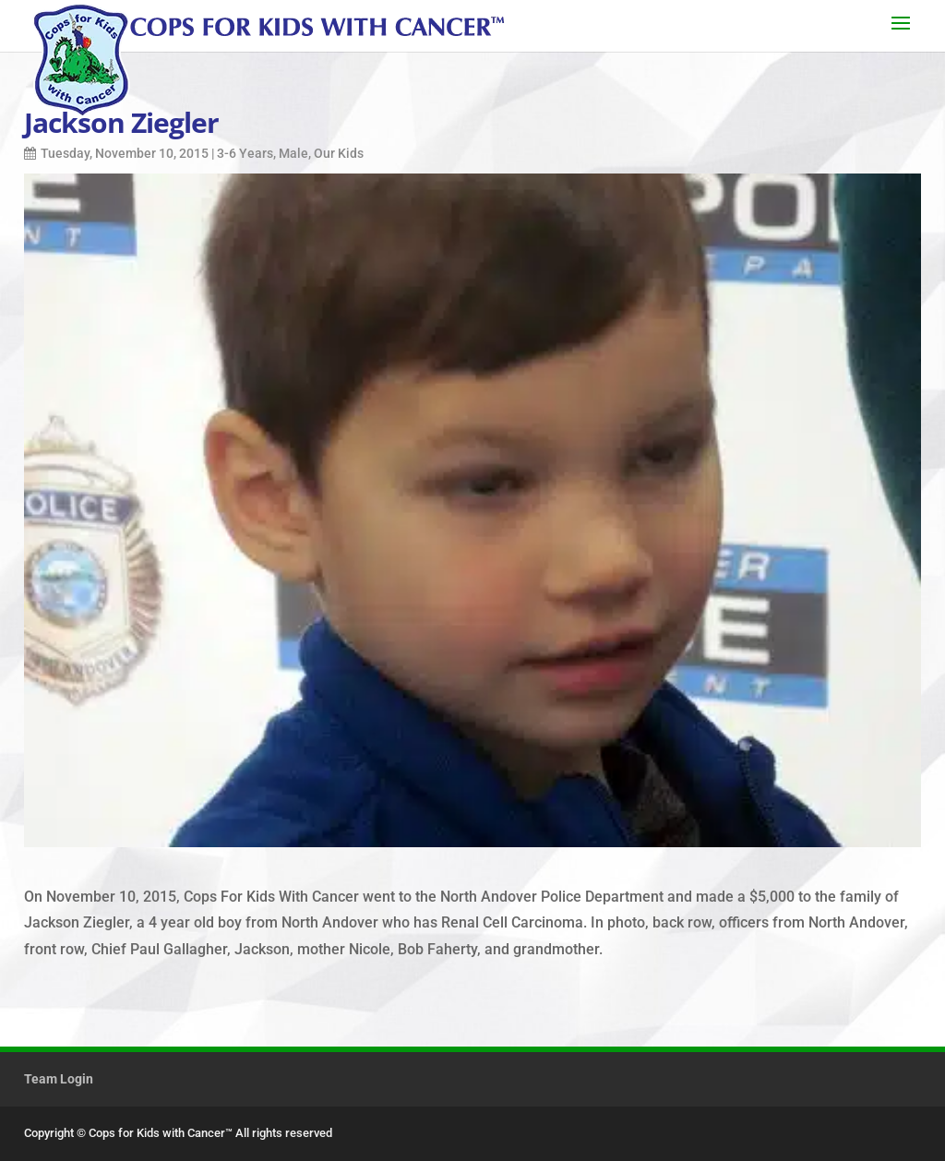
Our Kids (339, 153)
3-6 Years (245, 153)
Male (293, 153)
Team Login (58, 1078)
